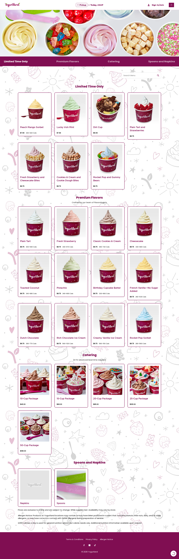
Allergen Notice (106, 539)
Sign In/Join (155, 5)
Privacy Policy (91, 539)
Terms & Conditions (74, 539)
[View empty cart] (171, 5)
